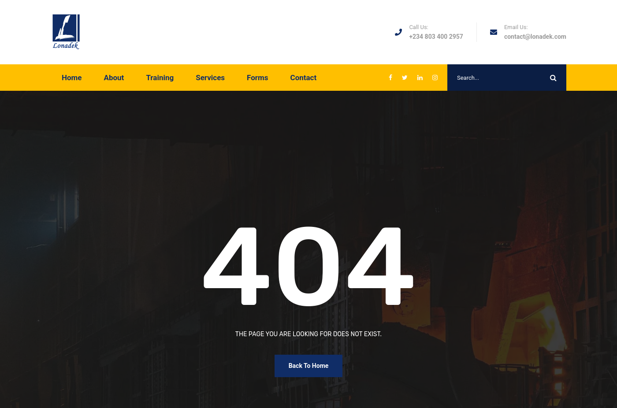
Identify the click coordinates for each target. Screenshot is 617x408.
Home (72, 77)
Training (160, 77)
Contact (303, 77)
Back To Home (309, 365)
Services (210, 77)
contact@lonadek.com (535, 36)
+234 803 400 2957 (436, 36)
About (114, 77)
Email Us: (516, 27)
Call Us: (418, 27)
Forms (257, 77)
